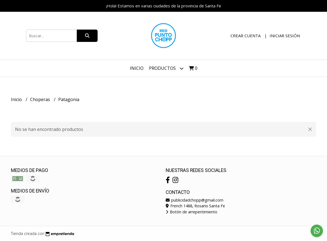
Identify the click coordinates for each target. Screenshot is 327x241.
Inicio (137, 68)
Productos (166, 68)
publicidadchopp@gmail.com (194, 200)
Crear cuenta (245, 35)
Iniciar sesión (285, 35)
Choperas (40, 99)
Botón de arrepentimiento (191, 211)
